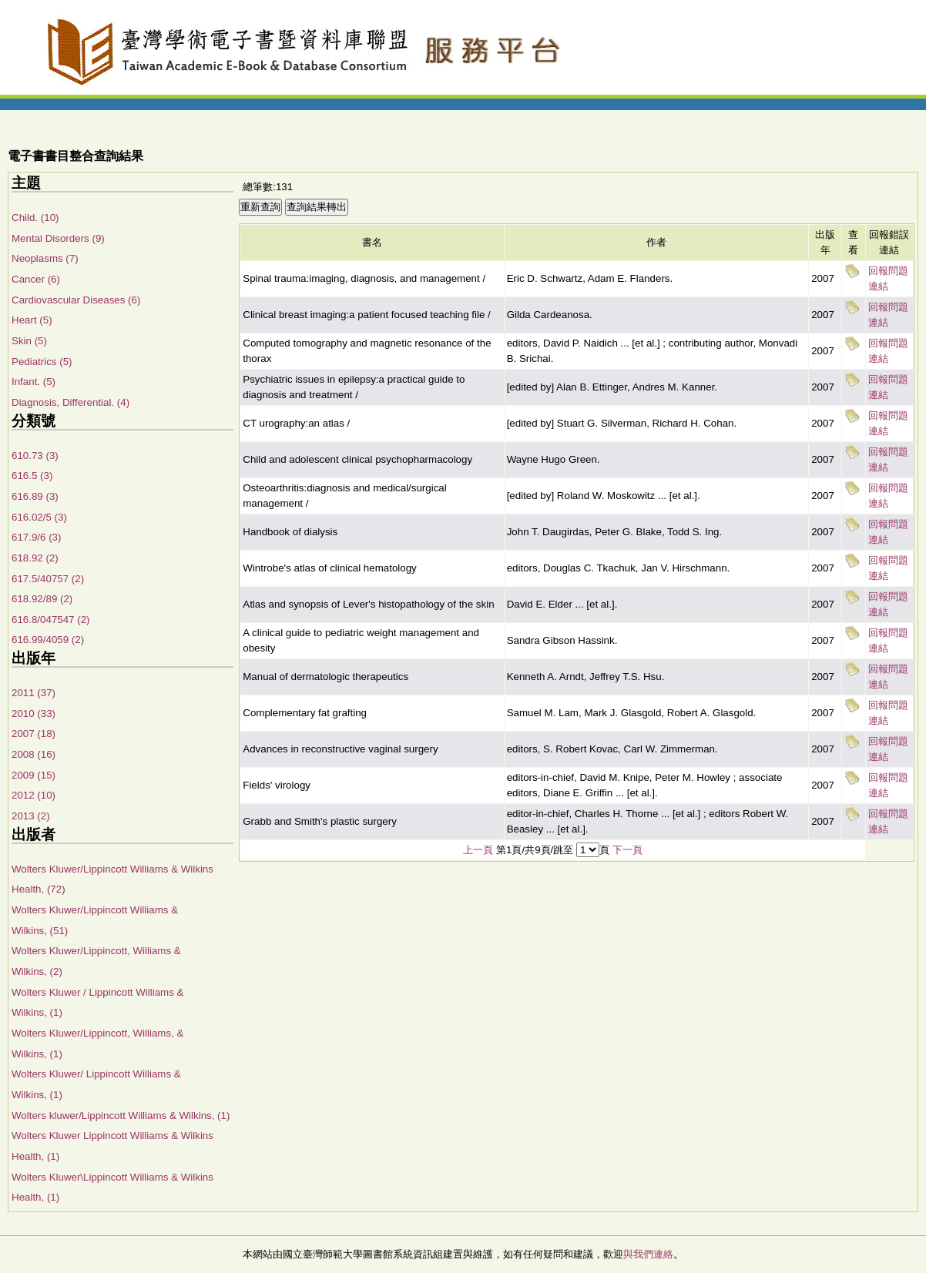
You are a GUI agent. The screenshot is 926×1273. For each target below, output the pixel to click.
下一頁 (627, 850)
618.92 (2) (35, 558)
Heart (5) (32, 320)
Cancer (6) (36, 279)
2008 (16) (33, 754)
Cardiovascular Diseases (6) (76, 300)
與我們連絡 (648, 1254)
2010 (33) (33, 713)
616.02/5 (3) (39, 517)
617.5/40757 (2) (48, 579)
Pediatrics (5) (42, 361)
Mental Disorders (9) (58, 238)
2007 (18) (33, 733)
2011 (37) (33, 692)
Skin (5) (29, 341)
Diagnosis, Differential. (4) (70, 402)
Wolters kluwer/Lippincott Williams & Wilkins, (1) (121, 1115)
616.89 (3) (35, 496)
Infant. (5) (33, 381)
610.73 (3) (35, 455)
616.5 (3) (32, 475)
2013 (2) (31, 816)
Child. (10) (35, 217)
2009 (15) (33, 775)
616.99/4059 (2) (48, 639)
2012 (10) (33, 795)
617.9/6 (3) (36, 537)
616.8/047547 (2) (51, 619)
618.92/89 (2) (42, 599)
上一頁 (478, 850)
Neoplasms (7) (45, 258)
